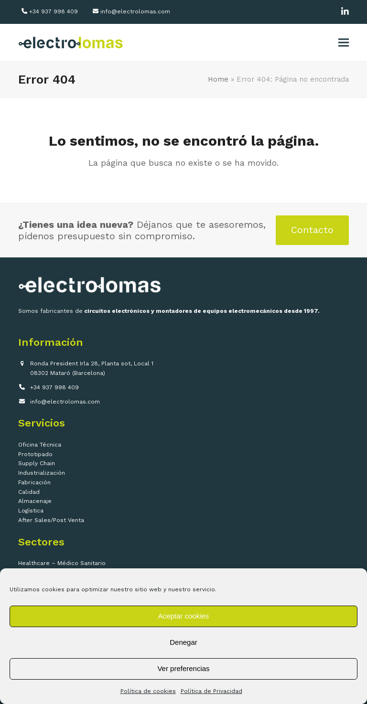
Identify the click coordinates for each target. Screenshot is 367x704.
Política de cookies (148, 691)
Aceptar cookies (183, 616)
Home (218, 79)
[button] (343, 43)
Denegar (183, 642)
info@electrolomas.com (135, 11)
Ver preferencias (183, 668)
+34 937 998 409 (53, 11)
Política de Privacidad (211, 691)
